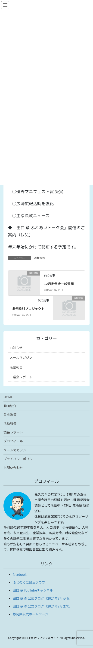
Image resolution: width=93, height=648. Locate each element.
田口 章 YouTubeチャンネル (33, 590)
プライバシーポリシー (19, 458)
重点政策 (9, 414)
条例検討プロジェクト (28, 308)
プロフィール (13, 441)
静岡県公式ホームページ (30, 614)
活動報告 (39, 258)
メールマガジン (21, 357)
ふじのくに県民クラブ (29, 582)
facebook (20, 574)
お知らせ (16, 347)
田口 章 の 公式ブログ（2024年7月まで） (42, 606)
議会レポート (22, 377)
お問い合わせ (13, 467)
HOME (8, 397)
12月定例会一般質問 (59, 283)
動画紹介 (9, 405)
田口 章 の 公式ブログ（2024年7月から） (42, 598)
